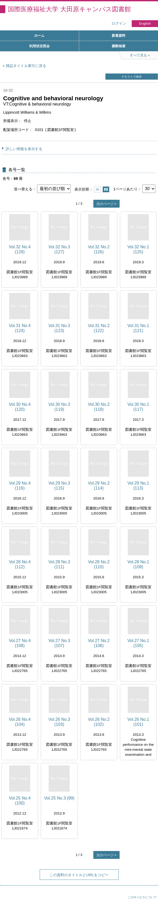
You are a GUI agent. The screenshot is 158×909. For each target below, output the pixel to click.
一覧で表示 (97, 189)
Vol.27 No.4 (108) (20, 643)
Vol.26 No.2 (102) (99, 722)
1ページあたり (125, 189)
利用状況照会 (39, 46)
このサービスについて (142, 897)
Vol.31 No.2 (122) (99, 328)
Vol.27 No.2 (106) (99, 643)
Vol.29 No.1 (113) (138, 485)
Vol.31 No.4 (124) (20, 328)
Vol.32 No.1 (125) (138, 249)
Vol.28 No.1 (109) (138, 564)
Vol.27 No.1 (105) (138, 643)
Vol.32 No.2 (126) (99, 249)
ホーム (39, 36)
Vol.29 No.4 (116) (20, 485)
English (145, 23)
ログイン (118, 23)
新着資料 (118, 36)
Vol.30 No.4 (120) (20, 407)
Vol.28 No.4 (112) (20, 564)
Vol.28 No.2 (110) (99, 564)
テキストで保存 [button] (131, 76)
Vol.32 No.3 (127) (59, 249)
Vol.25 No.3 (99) (59, 798)
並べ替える (23, 189)
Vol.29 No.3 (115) (59, 485)
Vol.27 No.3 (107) (59, 643)
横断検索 (118, 46)
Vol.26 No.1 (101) (138, 722)
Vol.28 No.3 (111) (59, 564)
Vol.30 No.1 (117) (138, 407)
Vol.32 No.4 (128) (20, 249)
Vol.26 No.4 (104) (20, 722)
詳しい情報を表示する (24, 149)
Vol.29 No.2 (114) (99, 485)
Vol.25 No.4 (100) (20, 800)
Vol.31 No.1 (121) (138, 328)
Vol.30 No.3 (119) (59, 407)
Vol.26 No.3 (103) (59, 722)
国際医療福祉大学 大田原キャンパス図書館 (69, 9)
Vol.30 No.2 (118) (99, 407)
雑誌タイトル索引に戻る (26, 66)
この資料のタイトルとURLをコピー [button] (79, 875)
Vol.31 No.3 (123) (59, 328)
